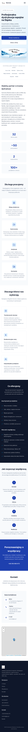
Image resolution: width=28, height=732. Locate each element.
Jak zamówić (5, 702)
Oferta (3, 686)
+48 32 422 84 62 (13, 608)
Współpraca (5, 689)
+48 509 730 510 (13, 610)
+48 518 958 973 (14, 563)
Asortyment (4, 700)
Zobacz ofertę (14, 42)
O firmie (4, 683)
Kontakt (4, 691)
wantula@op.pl (12, 619)
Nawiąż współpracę (14, 37)
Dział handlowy (5, 705)
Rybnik (3, 719)
